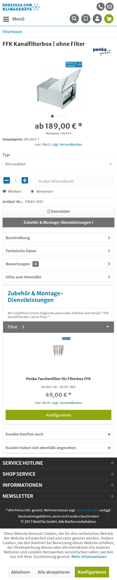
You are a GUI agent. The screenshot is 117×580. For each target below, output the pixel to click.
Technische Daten (21, 251)
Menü (14, 18)
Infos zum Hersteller (23, 277)
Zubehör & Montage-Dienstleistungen (58, 222)
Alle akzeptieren (54, 572)
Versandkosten (87, 510)
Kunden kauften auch (24, 434)
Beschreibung (18, 238)
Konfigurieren (78, 414)
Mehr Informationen (89, 556)
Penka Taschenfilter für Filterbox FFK (58, 379)
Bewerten (41, 191)
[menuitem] (109, 7)
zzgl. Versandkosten (67, 144)
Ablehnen (20, 572)
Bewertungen (18, 264)
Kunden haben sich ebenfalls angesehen (41, 447)
